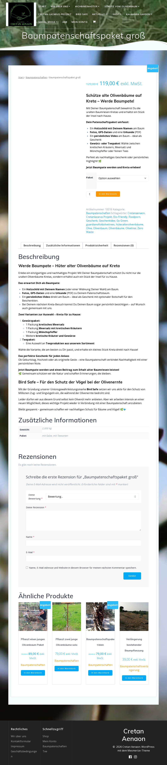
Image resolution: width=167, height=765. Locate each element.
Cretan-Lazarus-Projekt (55, 14)
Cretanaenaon (136, 213)
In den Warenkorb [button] (33, 673)
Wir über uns (59, 6)
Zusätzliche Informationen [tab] (63, 245)
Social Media (46, 21)
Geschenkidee (107, 220)
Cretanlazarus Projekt (99, 217)
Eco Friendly (120, 217)
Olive (89, 228)
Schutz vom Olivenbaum (121, 6)
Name (30, 536)
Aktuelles (99, 14)
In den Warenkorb (108, 194)
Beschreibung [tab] (32, 245)
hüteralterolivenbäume (129, 224)
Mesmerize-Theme (139, 750)
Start (42, 6)
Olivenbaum (100, 228)
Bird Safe (82, 14)
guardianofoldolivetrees (100, 224)
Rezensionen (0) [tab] (124, 245)
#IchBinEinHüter (86, 6)
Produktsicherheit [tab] (96, 245)
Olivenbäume (116, 228)
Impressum (17, 746)
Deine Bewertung (35, 496)
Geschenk (92, 220)
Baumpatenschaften (36, 77)
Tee (45, 751)
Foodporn (134, 217)
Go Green (122, 220)
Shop (116, 14)
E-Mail (30, 552)
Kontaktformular (21, 741)
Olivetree (130, 228)
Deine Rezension (36, 507)
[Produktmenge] (90, 194)
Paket (89, 177)
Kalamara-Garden (138, 14)
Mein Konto (80, 21)
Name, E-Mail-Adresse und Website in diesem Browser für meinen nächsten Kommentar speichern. (82, 567)
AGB (64, 21)
